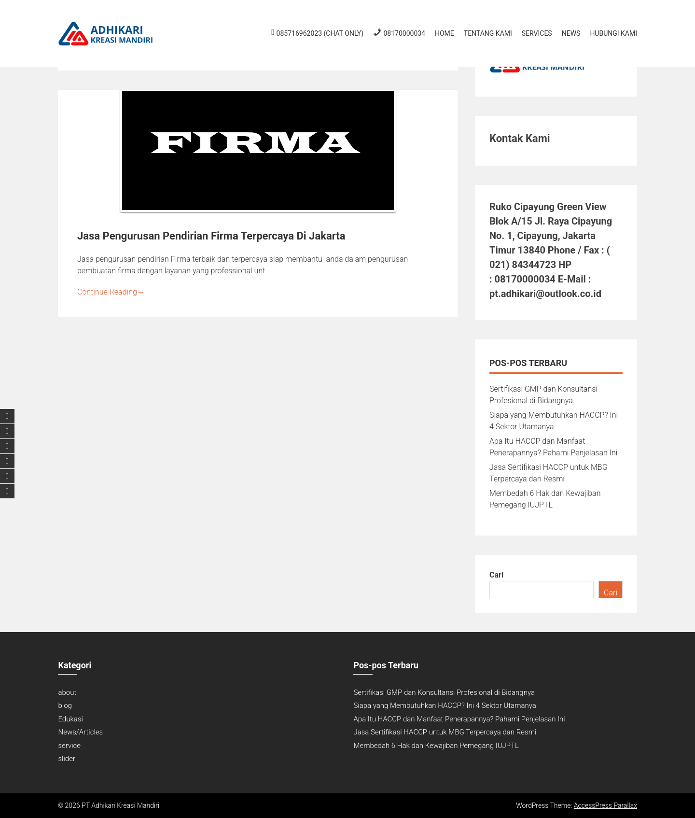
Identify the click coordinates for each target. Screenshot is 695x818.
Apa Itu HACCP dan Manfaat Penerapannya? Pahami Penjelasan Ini (459, 719)
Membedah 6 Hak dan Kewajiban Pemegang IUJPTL (435, 745)
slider (66, 758)
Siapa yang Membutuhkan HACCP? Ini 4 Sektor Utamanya (444, 705)
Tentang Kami (488, 33)
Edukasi (70, 719)
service (69, 745)
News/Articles (80, 732)
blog (64, 705)
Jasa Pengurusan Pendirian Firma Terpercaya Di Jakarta (211, 236)
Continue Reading (111, 291)
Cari (496, 574)
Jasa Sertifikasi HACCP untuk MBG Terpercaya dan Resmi (444, 732)
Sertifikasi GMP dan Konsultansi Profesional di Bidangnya (444, 692)
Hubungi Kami (613, 33)
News (571, 33)
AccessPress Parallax (605, 805)
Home (444, 33)
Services (537, 33)
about (67, 692)
